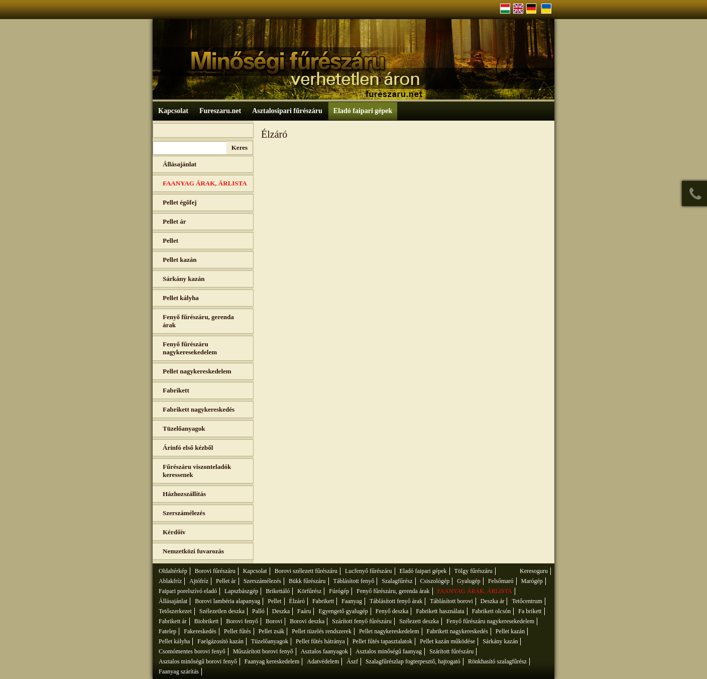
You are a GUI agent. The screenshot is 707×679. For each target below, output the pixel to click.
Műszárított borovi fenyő (263, 651)
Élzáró (297, 601)
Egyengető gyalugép (343, 611)
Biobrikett (206, 621)
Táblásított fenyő (354, 581)
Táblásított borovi (451, 601)
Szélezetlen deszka (222, 611)
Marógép (532, 581)
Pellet (170, 240)
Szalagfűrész (397, 581)
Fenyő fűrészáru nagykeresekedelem (190, 348)
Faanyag (351, 601)
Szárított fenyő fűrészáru (362, 621)
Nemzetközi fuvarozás (193, 551)
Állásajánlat (179, 164)
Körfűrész (309, 591)
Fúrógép (339, 591)
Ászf (352, 661)
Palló (258, 611)
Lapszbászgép (241, 591)
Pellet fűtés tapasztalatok (382, 641)
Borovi (274, 621)
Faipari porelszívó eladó (188, 591)
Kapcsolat (173, 111)
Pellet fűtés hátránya (320, 641)
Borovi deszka (307, 621)
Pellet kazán (180, 259)
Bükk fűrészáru (307, 581)
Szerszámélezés (184, 513)
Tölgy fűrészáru (473, 570)
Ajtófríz (198, 581)
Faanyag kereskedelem (272, 661)
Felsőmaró (501, 581)
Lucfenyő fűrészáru (368, 570)
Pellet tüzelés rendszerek (321, 631)
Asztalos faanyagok (324, 651)
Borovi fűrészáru (215, 570)
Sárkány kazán (183, 278)
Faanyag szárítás (179, 671)
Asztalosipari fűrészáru (287, 111)
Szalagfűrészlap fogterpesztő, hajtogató (413, 661)
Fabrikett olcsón (491, 611)
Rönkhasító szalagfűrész (497, 661)
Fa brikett (529, 611)
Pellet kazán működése (447, 641)
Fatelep (167, 631)
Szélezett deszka (419, 621)
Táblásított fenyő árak (396, 601)
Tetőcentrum (527, 601)
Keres (239, 147)
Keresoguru (534, 570)
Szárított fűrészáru (451, 651)
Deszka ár (493, 601)
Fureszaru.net (220, 111)
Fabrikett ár (173, 621)
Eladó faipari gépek (362, 111)
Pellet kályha (181, 298)
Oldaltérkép (173, 570)
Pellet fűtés (237, 631)
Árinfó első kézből (188, 447)
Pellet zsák (272, 631)
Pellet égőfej (179, 202)
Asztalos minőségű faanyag (389, 651)
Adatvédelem (323, 661)
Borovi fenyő (242, 621)
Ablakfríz (170, 581)
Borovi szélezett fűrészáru (306, 570)
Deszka (281, 611)
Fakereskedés (200, 631)
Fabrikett (176, 390)
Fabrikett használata (440, 611)
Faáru (304, 611)
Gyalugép (469, 581)
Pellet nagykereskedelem (197, 371)
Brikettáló (278, 591)
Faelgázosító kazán (220, 641)
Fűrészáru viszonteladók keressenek (197, 470)
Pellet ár (174, 221)
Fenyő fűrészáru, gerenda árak (198, 321)
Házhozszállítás (184, 494)
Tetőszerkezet (175, 611)
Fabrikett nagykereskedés (198, 409)
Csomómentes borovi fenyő (192, 651)
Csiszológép (435, 581)
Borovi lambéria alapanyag (227, 601)
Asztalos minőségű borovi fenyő (198, 661)
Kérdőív (174, 532)
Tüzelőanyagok (184, 428)
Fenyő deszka (392, 611)
